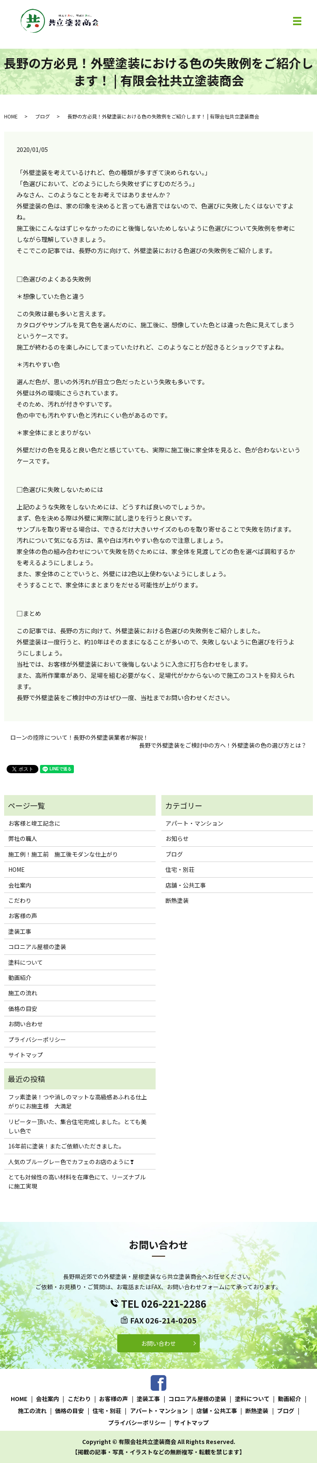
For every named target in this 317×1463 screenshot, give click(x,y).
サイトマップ (25, 1055)
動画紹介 (19, 977)
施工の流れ (22, 993)
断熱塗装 (177, 900)
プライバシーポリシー (37, 1039)
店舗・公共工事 (186, 885)
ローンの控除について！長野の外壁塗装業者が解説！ (79, 737)
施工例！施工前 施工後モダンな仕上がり (63, 854)
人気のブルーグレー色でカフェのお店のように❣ (71, 1162)
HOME (11, 116)
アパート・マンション (194, 823)
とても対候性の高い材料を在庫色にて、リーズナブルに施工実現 (77, 1181)
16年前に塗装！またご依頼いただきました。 (66, 1146)
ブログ (42, 116)
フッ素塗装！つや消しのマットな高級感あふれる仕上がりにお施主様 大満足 (77, 1101)
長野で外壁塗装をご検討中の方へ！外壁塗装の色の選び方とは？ (223, 745)
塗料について (25, 962)
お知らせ (177, 838)
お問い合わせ (25, 1024)
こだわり (19, 900)
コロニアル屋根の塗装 (37, 946)
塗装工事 (19, 931)
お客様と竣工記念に (34, 823)
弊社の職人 (22, 838)
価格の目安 (22, 1008)
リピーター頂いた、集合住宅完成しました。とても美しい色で (77, 1126)
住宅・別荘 (180, 869)
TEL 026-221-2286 (163, 1303)
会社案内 (19, 885)
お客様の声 (22, 915)
